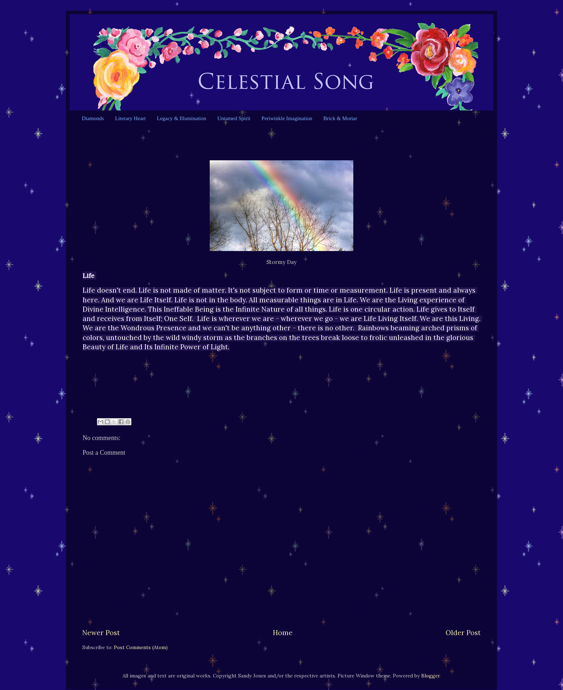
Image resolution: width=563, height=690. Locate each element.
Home (283, 632)
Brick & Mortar (340, 118)
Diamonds (93, 118)
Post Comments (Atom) (141, 647)
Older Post (463, 632)
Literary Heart (130, 118)
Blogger (430, 675)
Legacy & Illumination (181, 118)
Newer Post (101, 632)
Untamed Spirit (233, 118)
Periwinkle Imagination (286, 118)
